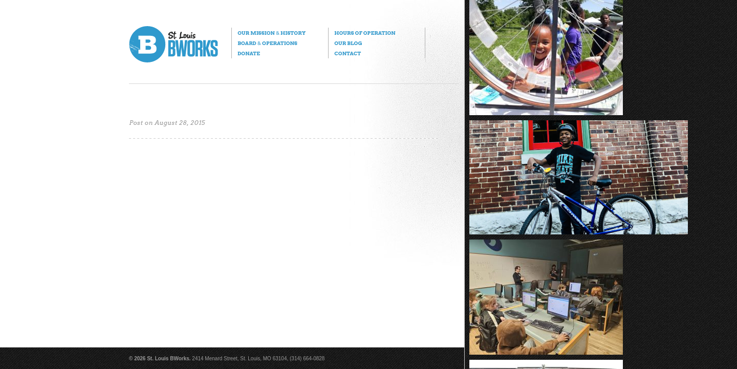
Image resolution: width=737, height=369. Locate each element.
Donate (248, 53)
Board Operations (267, 43)
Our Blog (348, 43)
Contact (347, 53)
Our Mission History (271, 33)
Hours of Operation (364, 33)
